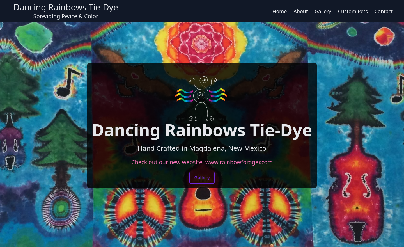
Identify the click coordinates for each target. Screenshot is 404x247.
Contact (384, 11)
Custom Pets (353, 11)
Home (279, 11)
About (300, 11)
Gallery (323, 11)
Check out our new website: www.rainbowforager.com (202, 162)
